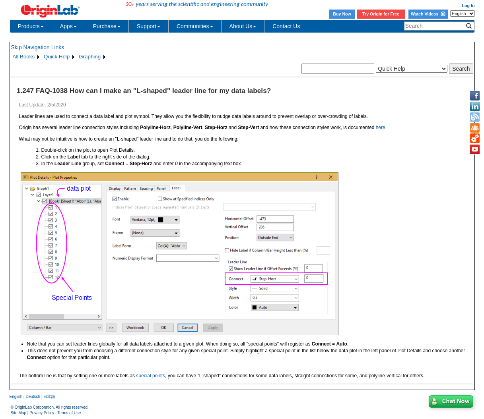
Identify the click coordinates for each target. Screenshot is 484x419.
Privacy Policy (41, 413)
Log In (468, 5)
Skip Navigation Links (37, 47)
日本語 (49, 396)
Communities (195, 26)
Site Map (18, 413)
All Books (24, 57)
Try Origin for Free (380, 14)
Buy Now (342, 14)
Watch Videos (428, 14)
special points (150, 375)
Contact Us (286, 26)
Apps (68, 26)
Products (31, 26)
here (380, 127)
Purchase (107, 26)
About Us (243, 26)
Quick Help (57, 57)
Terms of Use (69, 413)
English (16, 396)
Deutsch (32, 396)
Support (148, 26)
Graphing (90, 57)
